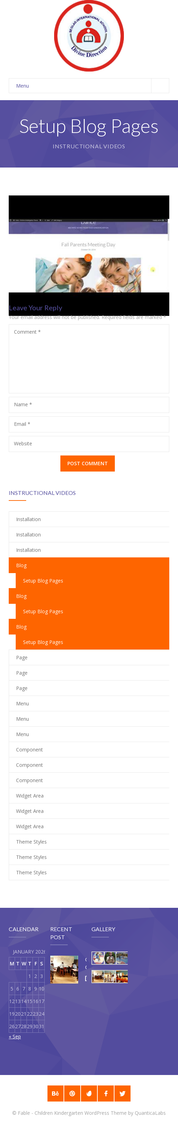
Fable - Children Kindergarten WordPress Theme (72, 1113)
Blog (21, 596)
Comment (27, 331)
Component (29, 749)
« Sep (15, 1036)
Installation (28, 519)
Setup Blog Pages (43, 580)
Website (23, 443)
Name (23, 404)
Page (22, 657)
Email (22, 424)
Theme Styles (31, 841)
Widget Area (30, 795)
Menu (92, 85)
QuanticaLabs (150, 1113)
